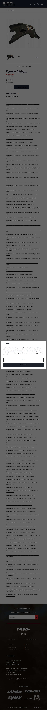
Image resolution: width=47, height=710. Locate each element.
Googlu (15, 351)
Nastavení (23, 359)
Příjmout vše (23, 364)
